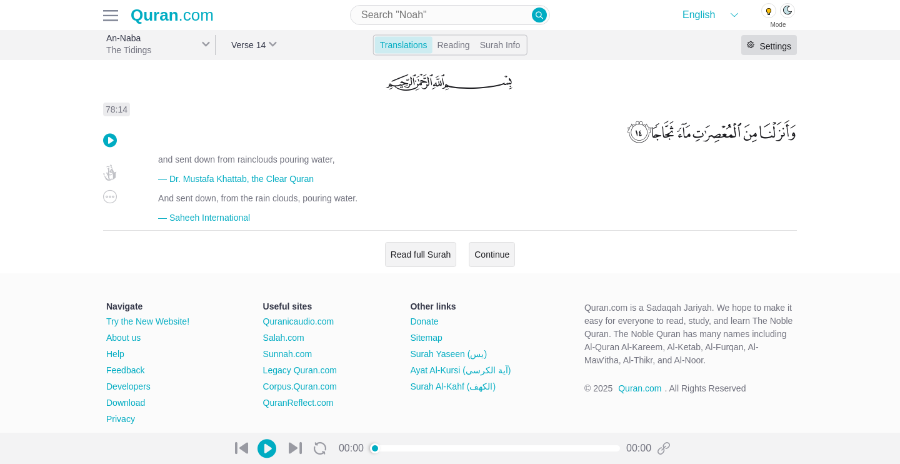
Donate (424, 321)
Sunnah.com (287, 354)
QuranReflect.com (298, 403)
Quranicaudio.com (298, 321)
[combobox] (450, 15)
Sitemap (426, 338)
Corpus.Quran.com (300, 386)
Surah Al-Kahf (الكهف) (453, 386)
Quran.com (639, 388)
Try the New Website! (147, 321)
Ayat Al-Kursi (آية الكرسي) (460, 370)
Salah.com (283, 338)
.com (172, 15)
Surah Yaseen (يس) (448, 354)
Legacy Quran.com (300, 370)
